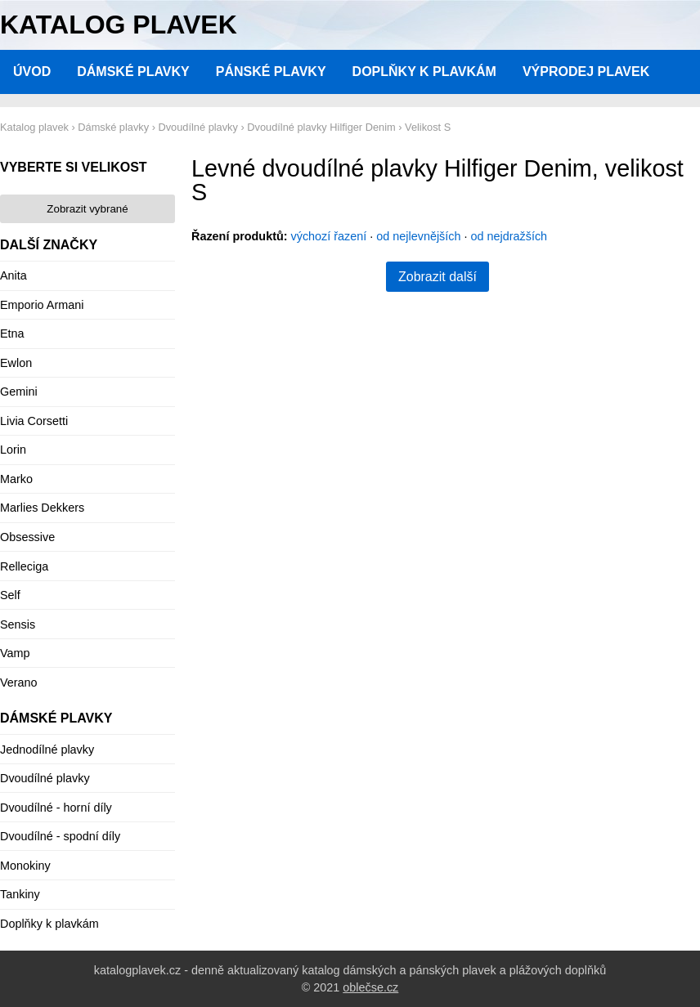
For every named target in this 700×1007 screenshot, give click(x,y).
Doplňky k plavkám (424, 71)
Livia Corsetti (34, 420)
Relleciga (24, 566)
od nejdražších (509, 236)
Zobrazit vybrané (87, 209)
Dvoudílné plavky (45, 778)
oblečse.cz (370, 987)
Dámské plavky (133, 71)
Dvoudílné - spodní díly (60, 836)
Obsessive (27, 537)
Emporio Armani (41, 304)
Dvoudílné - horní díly (56, 807)
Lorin (13, 449)
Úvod (32, 71)
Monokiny (25, 865)
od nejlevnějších (418, 236)
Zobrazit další (437, 277)
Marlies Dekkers (42, 507)
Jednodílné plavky (47, 749)
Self (10, 595)
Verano (19, 682)
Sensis (17, 624)
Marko (16, 479)
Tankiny (20, 894)
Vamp (15, 653)
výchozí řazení (329, 236)
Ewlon (16, 362)
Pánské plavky (271, 71)
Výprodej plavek (586, 71)
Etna (12, 333)
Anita (13, 275)
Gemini (19, 391)
